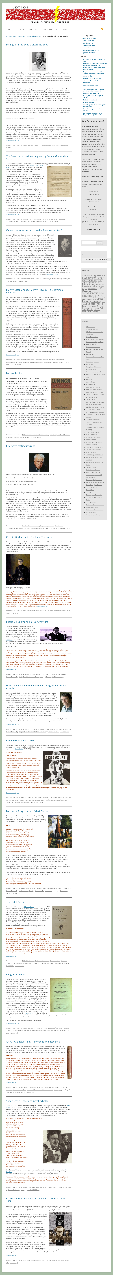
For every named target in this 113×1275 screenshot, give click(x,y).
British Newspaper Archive (94, 392)
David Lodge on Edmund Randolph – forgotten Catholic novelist (36, 687)
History (26, 800)
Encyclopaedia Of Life (93, 410)
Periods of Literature (63, 435)
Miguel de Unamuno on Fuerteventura (27, 621)
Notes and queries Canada (94, 455)
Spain (20, 677)
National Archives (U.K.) (93, 450)
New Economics (91, 452)
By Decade (46, 797)
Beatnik (37, 145)
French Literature (27, 611)
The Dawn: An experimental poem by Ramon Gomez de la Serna (37, 157)
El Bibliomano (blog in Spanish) (95, 407)
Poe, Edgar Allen (56, 1030)
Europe (34, 674)
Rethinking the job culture (94, 480)
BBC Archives (90, 364)
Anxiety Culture (91, 344)
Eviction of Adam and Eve (20, 740)
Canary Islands (27, 674)
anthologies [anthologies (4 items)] (101, 275)
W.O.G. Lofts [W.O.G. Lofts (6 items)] (87, 311)
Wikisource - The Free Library (95, 510)
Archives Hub (90, 354)
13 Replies (18, 365)
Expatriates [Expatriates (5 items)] (86, 286)
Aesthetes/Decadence (42, 961)
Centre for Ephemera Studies (95, 394)
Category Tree (20, 30)
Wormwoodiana (91, 512)
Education (50, 1087)
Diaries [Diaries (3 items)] (100, 281)
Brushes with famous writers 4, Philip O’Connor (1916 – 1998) (36, 1200)
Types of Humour (20, 802)
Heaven (21, 800)
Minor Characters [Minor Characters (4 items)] (88, 295)
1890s (24, 961)
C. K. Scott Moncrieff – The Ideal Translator (29, 537)
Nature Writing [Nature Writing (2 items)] (101, 297)
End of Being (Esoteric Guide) (95, 412)
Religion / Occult (24, 732)
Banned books (14, 373)
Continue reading (12, 140)
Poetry (49, 145)
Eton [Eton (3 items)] (93, 284)
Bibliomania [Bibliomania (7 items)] (87, 278)
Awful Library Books (92, 362)
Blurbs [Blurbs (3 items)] (96, 279)
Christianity (33, 729)
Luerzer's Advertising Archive (95, 447)
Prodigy (8, 281)
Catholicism (25, 729)
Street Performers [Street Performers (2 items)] (94, 308)
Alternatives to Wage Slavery (95, 342)
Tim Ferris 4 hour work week (95, 505)
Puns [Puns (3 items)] (103, 302)
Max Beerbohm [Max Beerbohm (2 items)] (100, 293)
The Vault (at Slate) (92, 502)
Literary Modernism (30, 219)
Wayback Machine (92, 507)
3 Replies (17, 893)
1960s (24, 797)
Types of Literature (44, 528)
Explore (88, 417)
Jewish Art (52, 888)
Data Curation (90, 399)
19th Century (30, 961)
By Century (38, 797)
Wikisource (29, 1013)
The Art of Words (91, 487)
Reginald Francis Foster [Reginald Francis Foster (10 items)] (92, 304)
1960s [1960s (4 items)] (84, 275)
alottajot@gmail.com (93, 229)
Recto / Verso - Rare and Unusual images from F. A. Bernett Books (94, 474)
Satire (12, 802)
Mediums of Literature (26, 528)
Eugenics (29, 362)
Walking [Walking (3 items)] (95, 312)
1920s (24, 435)
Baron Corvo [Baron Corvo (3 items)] (90, 277)
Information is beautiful (93, 437)
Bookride (89, 379)
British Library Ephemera (94, 389)
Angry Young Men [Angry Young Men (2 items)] (91, 275)
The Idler (89, 492)
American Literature (28, 145)
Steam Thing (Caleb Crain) (94, 485)
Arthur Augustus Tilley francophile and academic (33, 1041)
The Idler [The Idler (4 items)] (90, 310)
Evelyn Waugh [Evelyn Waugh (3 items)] (99, 284)
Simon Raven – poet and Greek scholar (27, 1100)
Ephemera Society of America (95, 415)
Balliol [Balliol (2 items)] (84, 277)
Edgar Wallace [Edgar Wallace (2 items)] (86, 282)
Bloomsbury (64, 891)
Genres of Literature (41, 360)
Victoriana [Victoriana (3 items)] (97, 310)
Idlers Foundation (91, 435)
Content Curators (91, 397)
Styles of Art (48, 891)
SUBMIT (85, 184)
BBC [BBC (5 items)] (95, 277)
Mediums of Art (23, 891)
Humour (31, 800)
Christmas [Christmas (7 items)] (92, 280)
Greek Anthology (41, 1187)
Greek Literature (52, 1187)
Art (23, 219)
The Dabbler (90, 490)
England (56, 1087)
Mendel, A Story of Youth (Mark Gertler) (27, 811)
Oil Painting (41, 1030)
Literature (44, 145)
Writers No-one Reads (93, 515)
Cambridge (32, 1087)
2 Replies (15, 613)
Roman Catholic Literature (37, 732)
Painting (31, 891)
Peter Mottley (19, 749)
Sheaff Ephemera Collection (95, 482)
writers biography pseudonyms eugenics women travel (49, 362)
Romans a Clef (59, 611)
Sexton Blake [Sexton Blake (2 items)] (92, 306)
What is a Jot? (34, 30)
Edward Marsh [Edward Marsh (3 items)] (94, 282)
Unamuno (9, 640)
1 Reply (55, 221)
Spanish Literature (25, 221)
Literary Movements (43, 219)
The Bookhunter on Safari (94, 372)
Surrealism (34, 221)
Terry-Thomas (97, 184)
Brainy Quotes (90, 384)
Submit (64, 30)
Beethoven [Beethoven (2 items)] (101, 277)
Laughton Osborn (15, 974)
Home (8, 30)
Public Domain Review (93, 470)
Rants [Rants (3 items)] (84, 304)
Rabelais (9, 1092)
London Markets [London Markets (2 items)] (95, 292)
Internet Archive (91, 440)
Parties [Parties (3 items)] (95, 299)
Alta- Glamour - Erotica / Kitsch (95, 339)
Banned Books (18, 437)
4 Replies (25, 281)
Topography (39, 677)
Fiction (40, 729)
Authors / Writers (43, 1028)
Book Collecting (44, 435)
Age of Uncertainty (92, 337)
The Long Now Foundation (94, 495)
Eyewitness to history (92, 420)
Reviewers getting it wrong (20, 445)
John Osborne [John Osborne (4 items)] (92, 289)
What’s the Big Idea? (50, 30)
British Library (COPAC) (93, 387)
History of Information (93, 432)
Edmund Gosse (29, 907)
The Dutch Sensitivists (18, 901)
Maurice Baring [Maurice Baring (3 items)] (90, 294)
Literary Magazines (41, 526)
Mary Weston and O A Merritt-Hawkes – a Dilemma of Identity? (35, 291)
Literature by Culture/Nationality (52, 279)
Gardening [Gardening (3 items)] (95, 286)
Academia (25, 1087)
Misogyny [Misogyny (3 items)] (93, 297)
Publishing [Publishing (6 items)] (96, 301)
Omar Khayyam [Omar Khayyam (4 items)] (87, 299)
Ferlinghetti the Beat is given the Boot (27, 44)
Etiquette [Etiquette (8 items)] (86, 284)
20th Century (30, 797)
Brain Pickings (90, 382)
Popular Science (91, 467)
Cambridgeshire (41, 1087)
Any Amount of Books (93, 347)
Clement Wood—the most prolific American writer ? (34, 230)
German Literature (12, 800)
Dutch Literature (55, 961)
